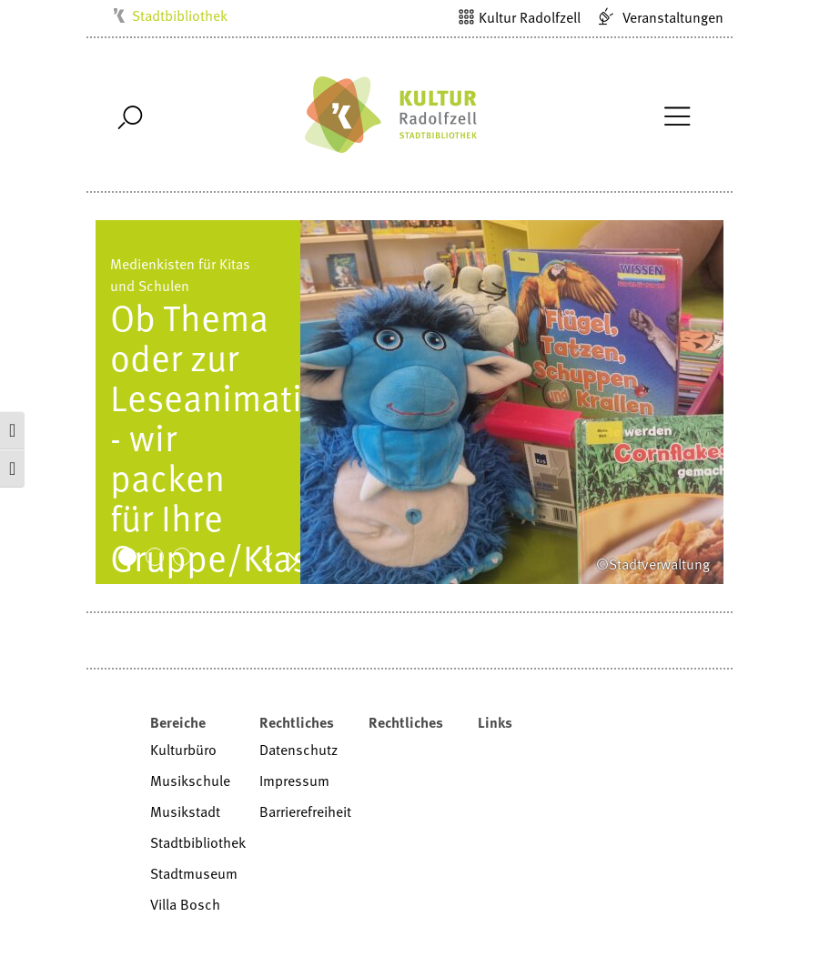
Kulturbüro (183, 750)
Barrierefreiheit (305, 811)
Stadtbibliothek (180, 15)
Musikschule (190, 780)
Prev (276, 560)
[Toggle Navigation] (676, 115)
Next (302, 560)
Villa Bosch (185, 904)
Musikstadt (185, 811)
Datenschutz (298, 750)
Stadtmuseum (194, 873)
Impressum (294, 780)
